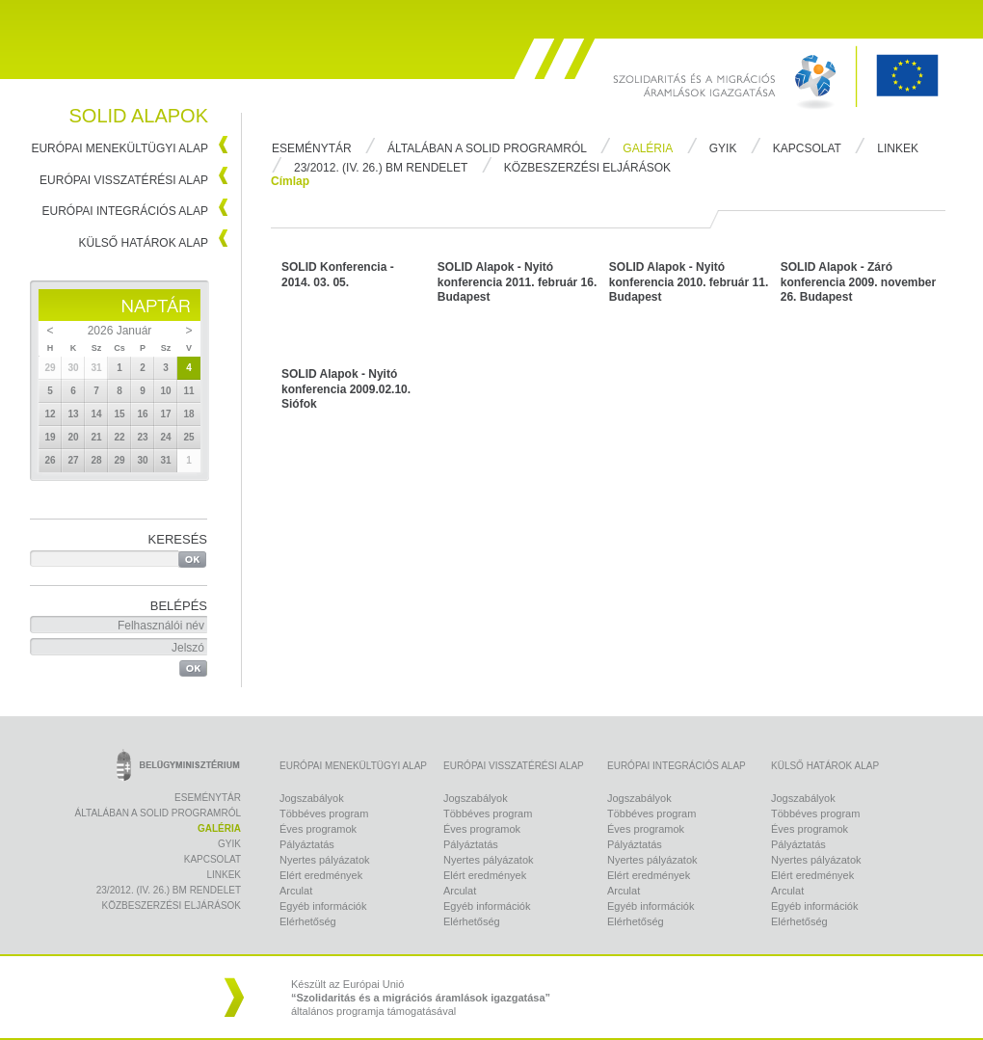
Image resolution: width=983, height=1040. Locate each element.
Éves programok (318, 829)
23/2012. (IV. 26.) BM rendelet (380, 167)
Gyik (723, 148)
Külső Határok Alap (144, 243)
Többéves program (323, 813)
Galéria (648, 148)
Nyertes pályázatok (324, 860)
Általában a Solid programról (487, 148)
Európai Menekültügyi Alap (119, 148)
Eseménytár (312, 148)
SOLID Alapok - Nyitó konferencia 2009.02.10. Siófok (346, 389)
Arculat (295, 890)
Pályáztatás (306, 844)
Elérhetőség (307, 921)
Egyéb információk (323, 906)
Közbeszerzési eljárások (587, 167)
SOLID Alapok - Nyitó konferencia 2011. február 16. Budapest (517, 282)
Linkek (897, 148)
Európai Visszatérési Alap (124, 180)
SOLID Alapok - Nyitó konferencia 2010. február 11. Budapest (688, 282)
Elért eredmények (320, 875)
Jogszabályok (311, 798)
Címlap (290, 181)
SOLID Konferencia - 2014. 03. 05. (337, 274)
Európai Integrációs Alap (125, 211)
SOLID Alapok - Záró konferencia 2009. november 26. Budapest (858, 282)
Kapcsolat (807, 148)
